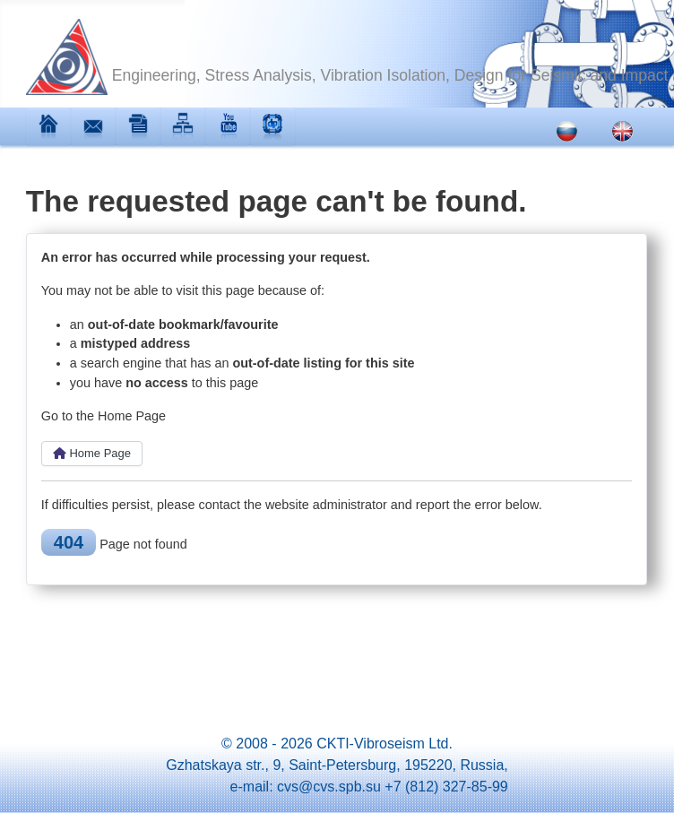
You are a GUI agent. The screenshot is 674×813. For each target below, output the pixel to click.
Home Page (92, 453)
